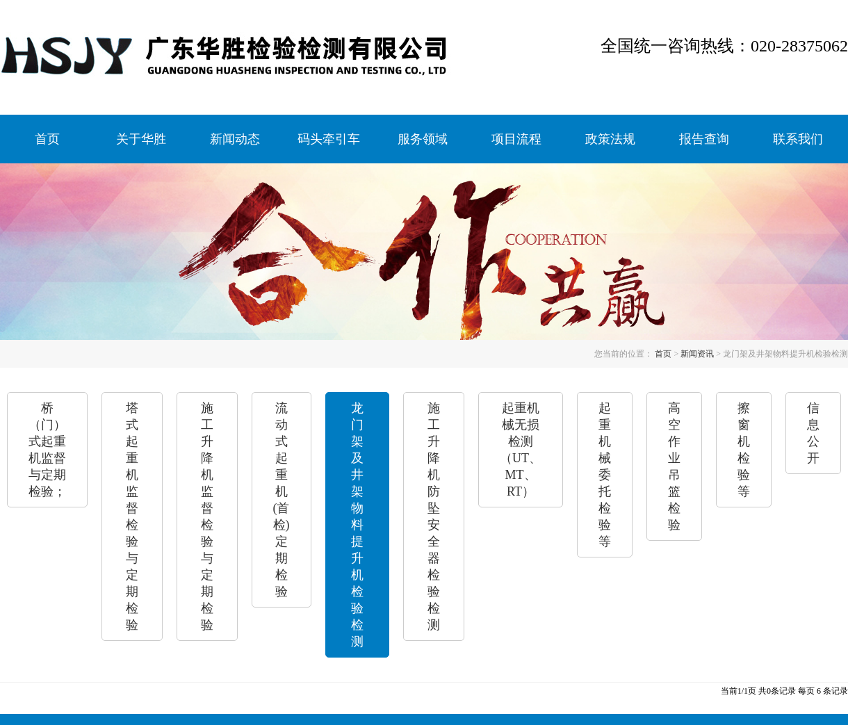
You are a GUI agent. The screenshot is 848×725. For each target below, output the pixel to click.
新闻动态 (235, 139)
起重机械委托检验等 (604, 474)
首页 (47, 139)
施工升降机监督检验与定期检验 (207, 516)
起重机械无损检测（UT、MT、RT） (520, 449)
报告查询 (704, 139)
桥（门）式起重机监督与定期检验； (47, 449)
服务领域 (423, 139)
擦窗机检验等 (743, 449)
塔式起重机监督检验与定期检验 (132, 516)
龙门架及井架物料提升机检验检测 (357, 525)
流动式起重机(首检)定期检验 (281, 499)
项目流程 (516, 139)
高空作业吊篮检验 (674, 466)
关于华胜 (141, 139)
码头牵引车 (328, 139)
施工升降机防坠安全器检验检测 (433, 516)
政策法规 (610, 139)
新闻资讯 (697, 354)
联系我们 (798, 139)
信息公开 (813, 433)
